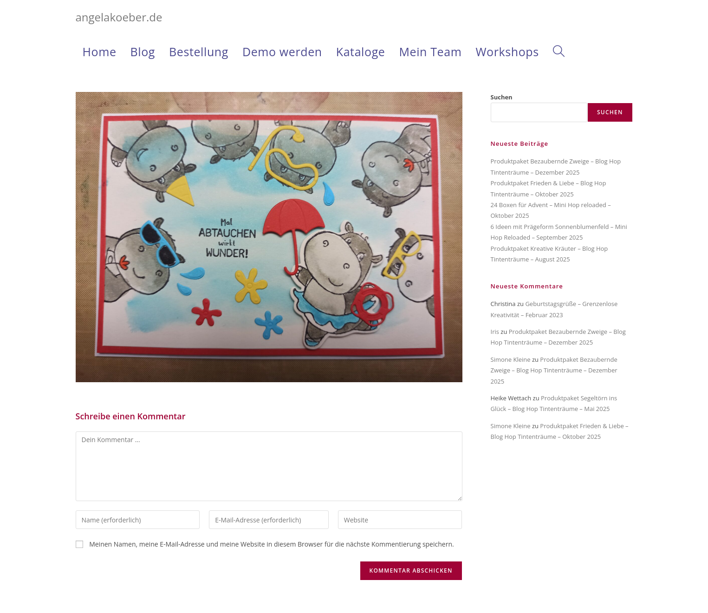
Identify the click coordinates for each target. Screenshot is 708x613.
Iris (495, 331)
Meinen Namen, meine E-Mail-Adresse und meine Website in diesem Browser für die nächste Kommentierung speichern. (271, 544)
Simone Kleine (511, 359)
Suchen (502, 97)
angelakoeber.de (119, 17)
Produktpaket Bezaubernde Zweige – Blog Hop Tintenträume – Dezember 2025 (554, 370)
